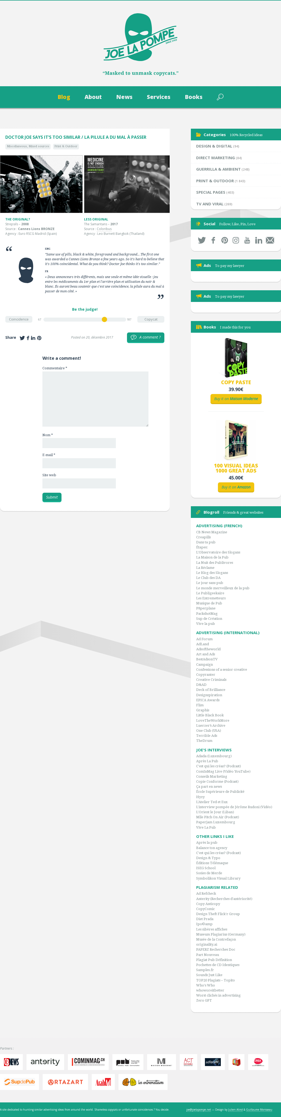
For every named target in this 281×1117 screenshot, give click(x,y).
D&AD (201, 685)
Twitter (202, 240)
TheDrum (204, 741)
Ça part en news (209, 787)
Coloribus (104, 229)
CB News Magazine (211, 532)
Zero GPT (204, 1000)
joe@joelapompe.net (198, 1109)
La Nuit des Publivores (214, 563)
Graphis (202, 710)
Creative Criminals (211, 680)
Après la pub (206, 843)
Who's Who (205, 985)
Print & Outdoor (65, 146)
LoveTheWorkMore (212, 720)
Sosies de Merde (209, 873)
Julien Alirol (235, 1109)
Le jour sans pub (209, 583)
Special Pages (210, 192)
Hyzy (200, 797)
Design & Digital (214, 146)
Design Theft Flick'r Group (218, 914)
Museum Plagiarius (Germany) (220, 934)
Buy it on (236, 398)
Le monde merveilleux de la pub (222, 588)
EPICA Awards (207, 700)
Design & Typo (208, 858)
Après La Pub (207, 761)
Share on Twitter (22, 338)
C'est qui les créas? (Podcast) (218, 766)
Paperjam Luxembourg (215, 822)
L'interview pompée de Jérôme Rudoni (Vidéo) (234, 807)
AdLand (202, 644)
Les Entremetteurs (211, 598)
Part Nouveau (207, 955)
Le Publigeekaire (210, 593)
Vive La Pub (206, 827)
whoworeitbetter (210, 990)
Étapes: (202, 547)
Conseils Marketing (211, 776)
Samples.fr (205, 970)
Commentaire (54, 368)
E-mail (48, 455)
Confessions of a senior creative (221, 670)
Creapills (203, 537)
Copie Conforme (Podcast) (217, 781)
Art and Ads (205, 654)
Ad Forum (204, 639)
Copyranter (205, 675)
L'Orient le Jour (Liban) (215, 812)
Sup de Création (209, 619)
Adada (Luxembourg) (214, 756)
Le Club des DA (208, 578)
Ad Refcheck (206, 893)
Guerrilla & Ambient (218, 169)
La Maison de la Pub (212, 557)
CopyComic (205, 909)
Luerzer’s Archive (210, 726)
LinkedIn (258, 240)
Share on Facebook (28, 338)
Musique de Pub (209, 603)
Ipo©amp (204, 924)
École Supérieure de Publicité (220, 792)
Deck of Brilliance (210, 690)
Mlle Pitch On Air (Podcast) (217, 817)
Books (194, 97)
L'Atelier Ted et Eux (212, 802)
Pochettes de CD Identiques (217, 965)
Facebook (213, 240)
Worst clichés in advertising (218, 995)
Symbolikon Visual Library (218, 878)
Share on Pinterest (39, 338)
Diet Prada (204, 919)
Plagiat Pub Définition (214, 960)
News (124, 97)
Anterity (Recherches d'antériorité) (224, 899)
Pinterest (224, 240)
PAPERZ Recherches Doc (215, 949)
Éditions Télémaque (212, 863)
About (93, 97)
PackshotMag (207, 614)
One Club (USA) (208, 731)
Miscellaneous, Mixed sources (28, 146)
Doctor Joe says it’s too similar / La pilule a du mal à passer (75, 137)
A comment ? (146, 337)
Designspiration (209, 695)
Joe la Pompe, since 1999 (140, 37)
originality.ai (206, 944)
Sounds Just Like (209, 975)
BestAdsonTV (207, 659)
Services (158, 97)
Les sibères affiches (211, 929)
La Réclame (205, 568)
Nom (47, 435)
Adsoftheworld (208, 649)
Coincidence (19, 319)
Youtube (247, 240)
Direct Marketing (215, 157)
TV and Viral (209, 203)
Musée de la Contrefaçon (216, 939)
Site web (49, 475)
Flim (200, 705)
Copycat (150, 319)
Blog (64, 97)
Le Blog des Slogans (212, 573)
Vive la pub (205, 624)
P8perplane (206, 608)
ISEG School (206, 868)
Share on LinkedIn (33, 338)
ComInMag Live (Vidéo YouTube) (223, 771)
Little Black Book (210, 715)
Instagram (236, 240)
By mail (270, 240)
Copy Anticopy (208, 904)
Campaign (204, 664)
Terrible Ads (206, 736)
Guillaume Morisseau (259, 1109)
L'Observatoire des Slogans (218, 552)
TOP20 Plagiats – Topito (215, 980)
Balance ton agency (211, 848)
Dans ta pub (206, 542)
